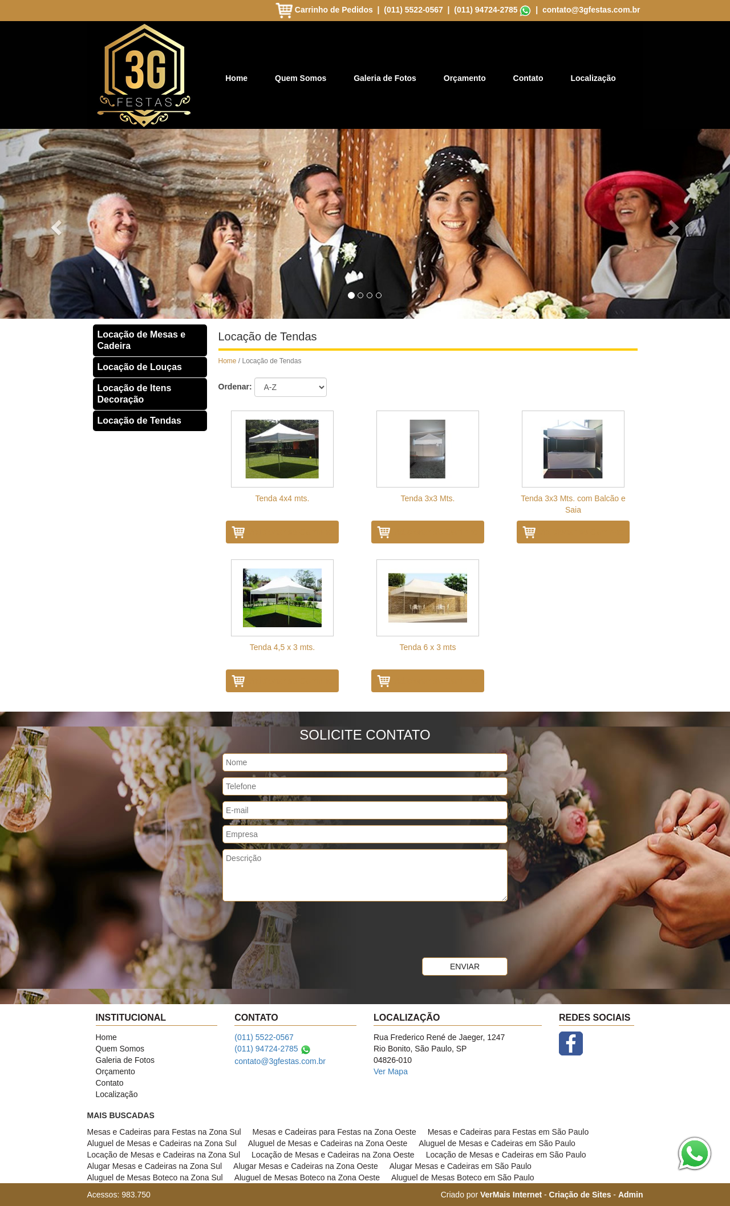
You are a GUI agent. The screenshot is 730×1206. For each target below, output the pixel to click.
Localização (592, 78)
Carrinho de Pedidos (325, 9)
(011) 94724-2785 (485, 9)
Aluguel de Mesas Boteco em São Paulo (462, 1177)
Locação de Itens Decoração (135, 393)
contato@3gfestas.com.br (591, 9)
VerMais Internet (511, 1194)
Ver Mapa (391, 1071)
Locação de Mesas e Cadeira (142, 340)
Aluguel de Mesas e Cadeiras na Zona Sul (162, 1143)
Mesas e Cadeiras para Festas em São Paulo (508, 1131)
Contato (528, 78)
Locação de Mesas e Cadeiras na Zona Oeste (333, 1154)
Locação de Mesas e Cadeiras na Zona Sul (164, 1154)
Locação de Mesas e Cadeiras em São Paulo (506, 1154)
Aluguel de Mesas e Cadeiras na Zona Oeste (327, 1143)
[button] (55, 224)
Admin (630, 1194)
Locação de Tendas (139, 420)
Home (236, 78)
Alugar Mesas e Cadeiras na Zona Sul (154, 1166)
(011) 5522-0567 (413, 9)
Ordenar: (235, 386)
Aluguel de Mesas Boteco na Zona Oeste (307, 1177)
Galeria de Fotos (385, 78)
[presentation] (309, 929)
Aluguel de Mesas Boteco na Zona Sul (155, 1177)
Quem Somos (300, 78)
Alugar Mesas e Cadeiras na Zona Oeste (305, 1166)
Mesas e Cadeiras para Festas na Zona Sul (164, 1131)
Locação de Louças (140, 367)
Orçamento (465, 78)
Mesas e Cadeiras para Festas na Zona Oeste (334, 1131)
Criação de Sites (580, 1194)
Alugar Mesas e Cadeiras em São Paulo (461, 1166)
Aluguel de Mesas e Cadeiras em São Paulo (497, 1143)
